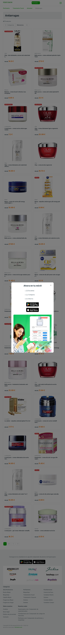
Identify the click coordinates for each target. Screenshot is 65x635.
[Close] (51, 285)
